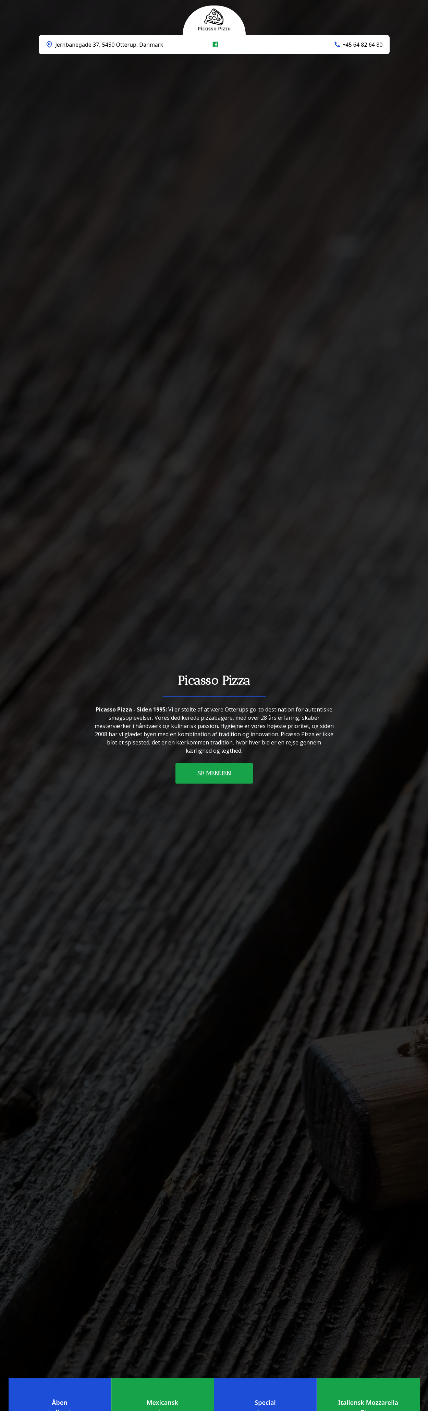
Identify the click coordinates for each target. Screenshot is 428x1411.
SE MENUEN (214, 773)
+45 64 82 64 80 (362, 44)
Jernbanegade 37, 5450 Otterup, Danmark (109, 44)
